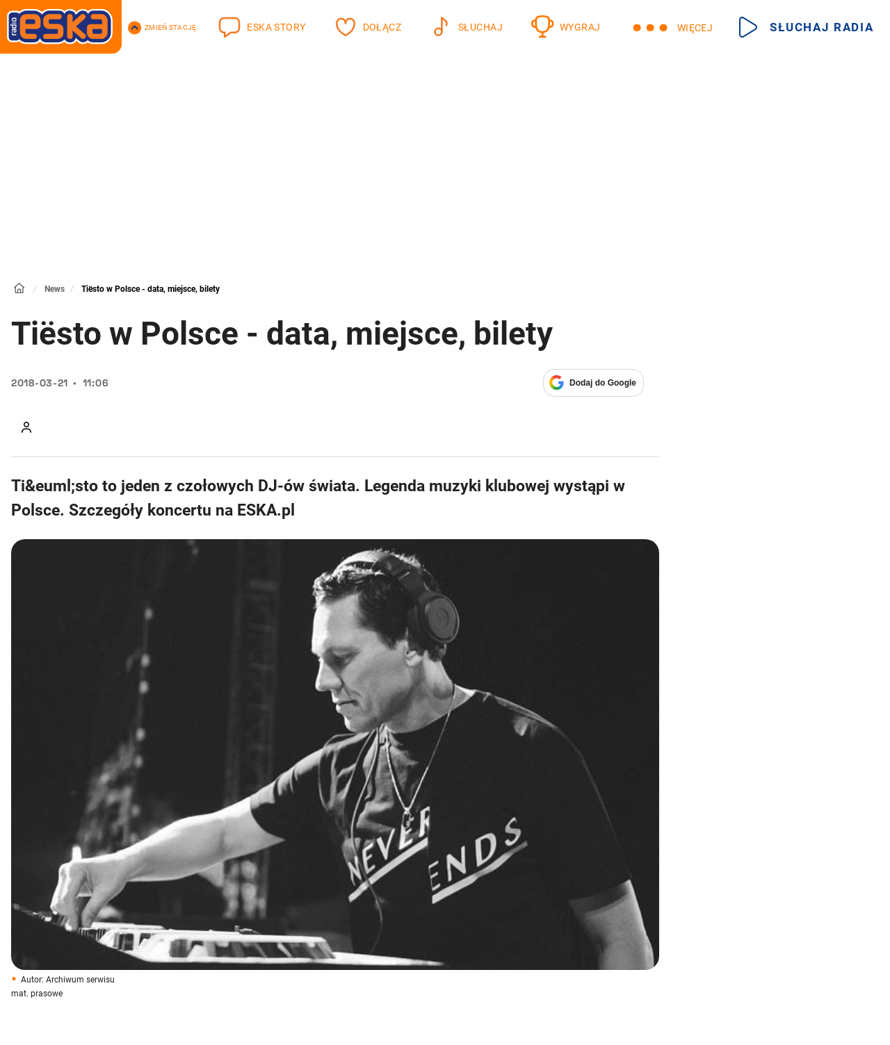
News (54, 289)
